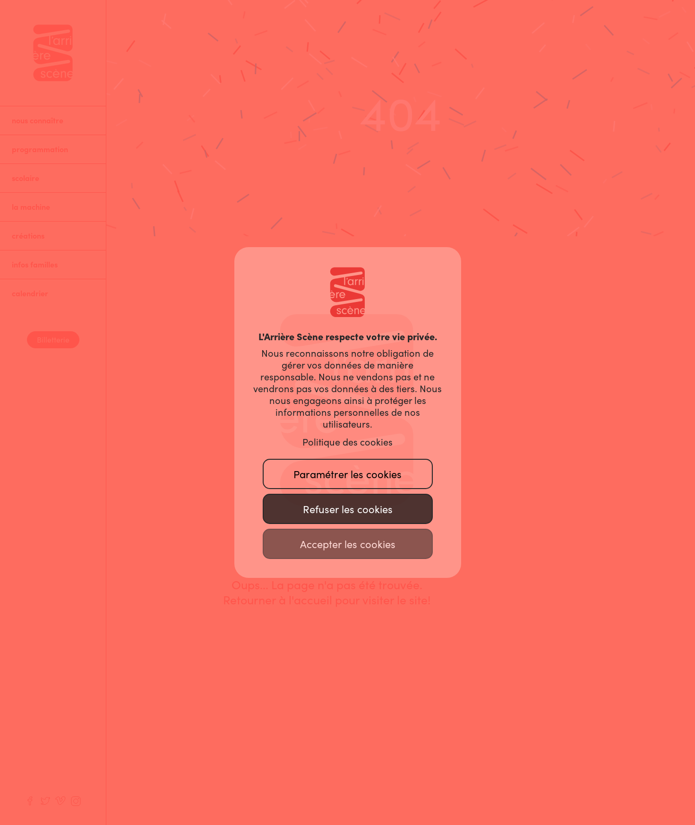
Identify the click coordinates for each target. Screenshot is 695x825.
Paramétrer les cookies (347, 474)
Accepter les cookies (347, 544)
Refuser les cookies (348, 509)
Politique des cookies (347, 442)
